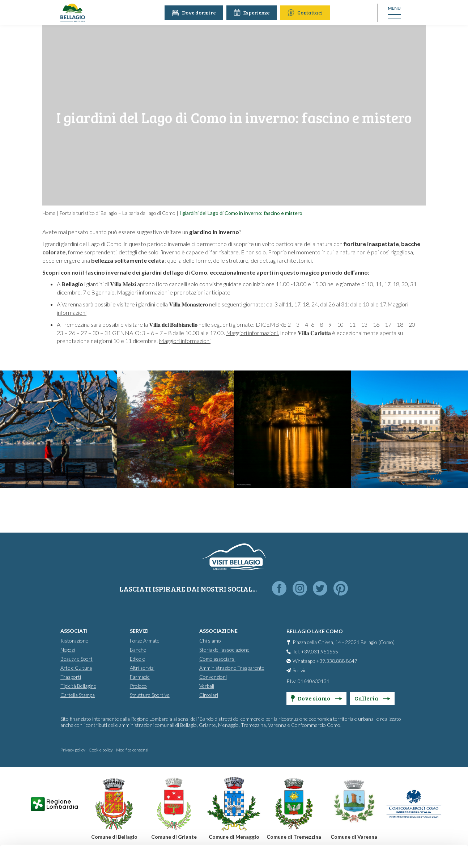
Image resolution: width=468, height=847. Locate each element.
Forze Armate (144, 640)
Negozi (67, 649)
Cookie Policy (194, 813)
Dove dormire (195, 12)
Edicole (137, 658)
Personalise (407, 769)
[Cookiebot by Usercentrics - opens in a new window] (46, 832)
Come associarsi (217, 658)
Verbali (206, 685)
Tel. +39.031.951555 (315, 651)
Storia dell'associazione (224, 649)
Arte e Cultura (76, 667)
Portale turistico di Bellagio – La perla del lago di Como (117, 213)
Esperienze (253, 12)
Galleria (372, 698)
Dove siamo (316, 698)
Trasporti (70, 676)
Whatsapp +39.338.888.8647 (325, 660)
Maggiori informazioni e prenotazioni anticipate (174, 292)
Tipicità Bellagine (78, 685)
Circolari (208, 694)
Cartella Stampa (77, 694)
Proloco (138, 685)
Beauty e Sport (76, 658)
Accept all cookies (407, 745)
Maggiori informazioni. (252, 332)
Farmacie (140, 676)
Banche (138, 649)
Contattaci (306, 12)
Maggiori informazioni (184, 340)
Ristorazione (74, 640)
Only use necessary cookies (407, 793)
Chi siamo (210, 640)
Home (48, 213)
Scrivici (300, 670)
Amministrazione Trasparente (231, 667)
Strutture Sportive (150, 694)
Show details (111, 833)
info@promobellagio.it (125, 787)
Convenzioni (213, 676)
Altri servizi (142, 667)
